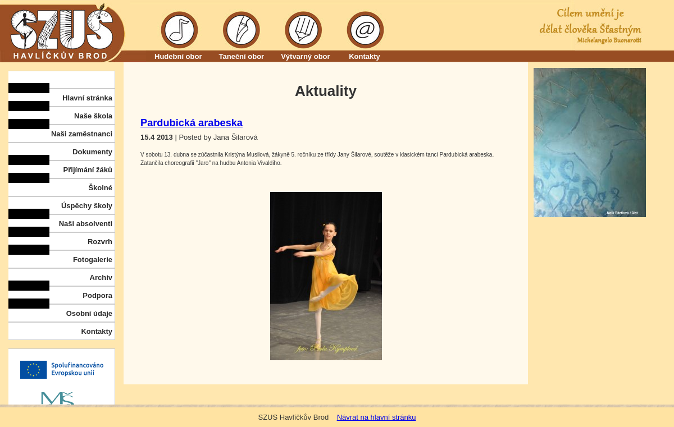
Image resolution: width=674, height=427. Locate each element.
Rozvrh (100, 241)
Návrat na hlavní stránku (376, 417)
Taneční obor (242, 56)
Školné (100, 187)
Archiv (101, 277)
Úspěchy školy (86, 205)
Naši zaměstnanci (81, 134)
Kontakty (364, 56)
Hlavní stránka (87, 98)
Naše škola (93, 116)
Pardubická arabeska (191, 122)
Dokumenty (92, 152)
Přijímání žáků (87, 170)
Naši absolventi (85, 223)
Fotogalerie (92, 259)
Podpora (97, 295)
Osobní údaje (89, 313)
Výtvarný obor (305, 56)
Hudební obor (178, 56)
